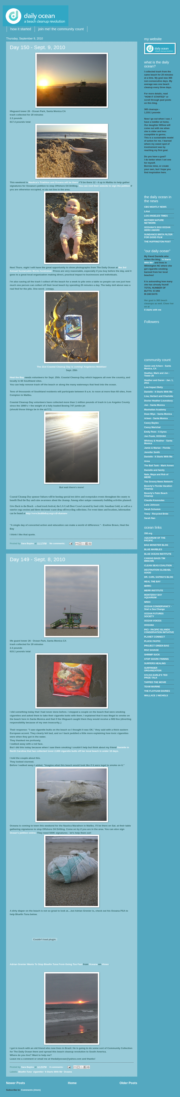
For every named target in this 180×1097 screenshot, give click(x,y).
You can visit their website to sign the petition (105, 186)
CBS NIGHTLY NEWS (155, 207)
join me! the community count (61, 29)
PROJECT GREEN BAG (156, 645)
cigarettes (38, 1071)
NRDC (147, 602)
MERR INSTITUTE (153, 590)
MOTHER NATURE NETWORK (154, 221)
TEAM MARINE (152, 686)
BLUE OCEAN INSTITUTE (157, 554)
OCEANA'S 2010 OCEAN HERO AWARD (157, 228)
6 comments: (56, 1067)
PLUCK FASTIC (152, 641)
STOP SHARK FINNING (156, 659)
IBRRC (147, 586)
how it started (20, 29)
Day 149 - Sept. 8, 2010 (37, 559)
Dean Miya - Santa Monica (158, 414)
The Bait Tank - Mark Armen (159, 465)
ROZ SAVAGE (151, 650)
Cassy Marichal (152, 427)
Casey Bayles (151, 423)
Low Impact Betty (153, 387)
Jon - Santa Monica (154, 405)
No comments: (57, 543)
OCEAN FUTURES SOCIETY (154, 614)
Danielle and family (154, 470)
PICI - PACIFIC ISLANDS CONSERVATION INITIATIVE (159, 631)
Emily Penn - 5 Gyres (155, 431)
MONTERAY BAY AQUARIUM (153, 596)
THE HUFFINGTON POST (157, 241)
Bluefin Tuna (25, 1071)
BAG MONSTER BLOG (156, 545)
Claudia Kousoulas (154, 500)
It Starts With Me (54, 1071)
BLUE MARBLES (153, 549)
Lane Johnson (151, 504)
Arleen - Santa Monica (156, 418)
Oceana (68, 1071)
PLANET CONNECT (154, 636)
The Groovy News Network (158, 481)
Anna (147, 461)
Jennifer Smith (152, 452)
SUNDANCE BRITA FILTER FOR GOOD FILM (158, 235)
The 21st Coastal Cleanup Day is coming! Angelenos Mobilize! (71, 366)
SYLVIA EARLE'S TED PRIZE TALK (155, 676)
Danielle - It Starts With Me (158, 391)
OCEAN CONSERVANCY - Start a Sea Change (158, 607)
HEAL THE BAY (152, 581)
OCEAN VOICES (152, 620)
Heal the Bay (17, 377)
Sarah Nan (149, 518)
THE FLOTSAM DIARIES (157, 691)
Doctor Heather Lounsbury (158, 400)
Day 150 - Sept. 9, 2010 (37, 47)
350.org (148, 533)
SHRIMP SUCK (152, 654)
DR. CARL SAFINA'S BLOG (158, 577)
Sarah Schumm (152, 509)
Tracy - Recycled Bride (156, 513)
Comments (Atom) (31, 1090)
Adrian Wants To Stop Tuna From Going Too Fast (46, 964)
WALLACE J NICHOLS (156, 695)
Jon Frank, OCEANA (155, 436)
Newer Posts (15, 1083)
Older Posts (128, 1083)
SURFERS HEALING (155, 663)
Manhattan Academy (155, 409)
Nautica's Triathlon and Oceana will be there (53, 182)
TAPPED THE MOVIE (155, 682)
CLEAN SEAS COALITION (158, 565)
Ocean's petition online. (23, 833)
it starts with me (152, 309)
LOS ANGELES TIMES (156, 215)
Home (72, 1083)
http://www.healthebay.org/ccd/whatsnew (46, 513)
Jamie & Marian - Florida (157, 448)
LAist (147, 211)
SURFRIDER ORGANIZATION (152, 669)
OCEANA (149, 625)
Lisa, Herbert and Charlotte (158, 396)
